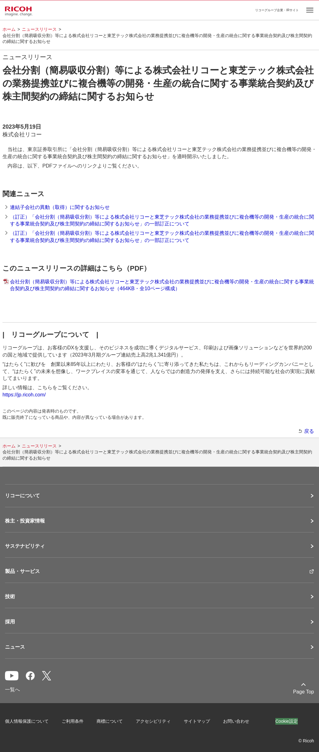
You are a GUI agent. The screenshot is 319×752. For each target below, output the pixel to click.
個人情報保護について (27, 721)
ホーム (9, 29)
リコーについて (22, 495)
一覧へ (12, 689)
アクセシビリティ (153, 721)
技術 (10, 596)
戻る (309, 431)
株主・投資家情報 (25, 520)
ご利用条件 (72, 721)
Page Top (303, 691)
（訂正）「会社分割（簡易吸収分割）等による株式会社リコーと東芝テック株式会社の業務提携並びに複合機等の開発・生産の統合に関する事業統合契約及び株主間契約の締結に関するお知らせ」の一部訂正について (162, 220)
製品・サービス (22, 571)
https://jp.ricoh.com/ (24, 394)
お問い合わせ (236, 721)
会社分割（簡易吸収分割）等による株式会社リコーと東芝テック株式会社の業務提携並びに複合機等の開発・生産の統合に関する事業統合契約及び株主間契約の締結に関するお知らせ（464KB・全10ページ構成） (162, 285)
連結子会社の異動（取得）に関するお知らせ (60, 207)
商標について (110, 721)
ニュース (15, 647)
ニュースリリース (39, 29)
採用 (10, 621)
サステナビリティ (25, 546)
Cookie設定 (286, 721)
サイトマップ (197, 721)
